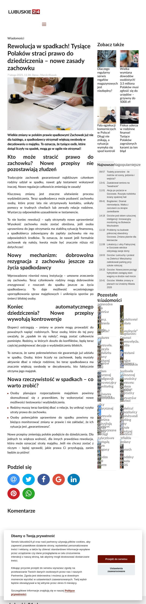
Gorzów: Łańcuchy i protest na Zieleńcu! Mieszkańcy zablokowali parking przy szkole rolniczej (120, 260)
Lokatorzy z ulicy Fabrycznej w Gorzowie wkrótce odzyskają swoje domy (121, 248)
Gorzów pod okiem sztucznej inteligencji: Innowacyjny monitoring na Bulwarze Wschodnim (121, 220)
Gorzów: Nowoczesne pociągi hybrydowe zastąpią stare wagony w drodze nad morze (122, 273)
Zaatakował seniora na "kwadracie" (118, 185)
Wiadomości (15, 38)
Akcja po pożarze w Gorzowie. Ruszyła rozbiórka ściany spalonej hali (121, 194)
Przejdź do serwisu (116, 559)
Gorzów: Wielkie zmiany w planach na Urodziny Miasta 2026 (121, 284)
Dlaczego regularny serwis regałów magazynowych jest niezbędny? (107, 80)
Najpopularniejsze (127, 165)
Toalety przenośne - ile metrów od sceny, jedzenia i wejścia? (121, 175)
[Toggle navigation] (44, 25)
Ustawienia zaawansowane (116, 570)
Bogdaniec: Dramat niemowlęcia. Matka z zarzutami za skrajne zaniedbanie (118, 206)
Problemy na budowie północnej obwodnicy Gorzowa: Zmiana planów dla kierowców (121, 235)
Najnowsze (105, 164)
